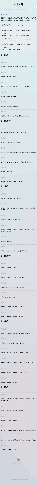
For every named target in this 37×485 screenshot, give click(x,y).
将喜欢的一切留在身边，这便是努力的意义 (18, 479)
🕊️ (15, 483)
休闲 (2, 10)
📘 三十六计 (4, 14)
